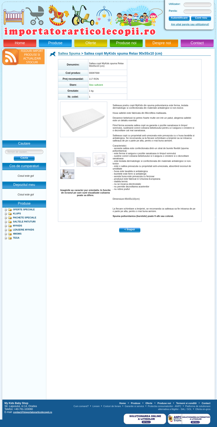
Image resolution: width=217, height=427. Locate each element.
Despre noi (161, 43)
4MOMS (17, 233)
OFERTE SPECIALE (24, 209)
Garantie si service (134, 406)
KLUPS (17, 213)
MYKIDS (17, 225)
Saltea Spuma (69, 53)
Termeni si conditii (186, 403)
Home (20, 43)
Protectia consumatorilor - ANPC (164, 406)
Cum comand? (81, 406)
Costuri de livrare (112, 406)
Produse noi (126, 43)
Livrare (96, 406)
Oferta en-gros (202, 409)
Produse (55, 43)
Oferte (90, 43)
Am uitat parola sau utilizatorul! (190, 24)
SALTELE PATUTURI (24, 221)
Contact (197, 43)
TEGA (16, 237)
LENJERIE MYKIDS (23, 229)
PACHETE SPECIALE (24, 217)
